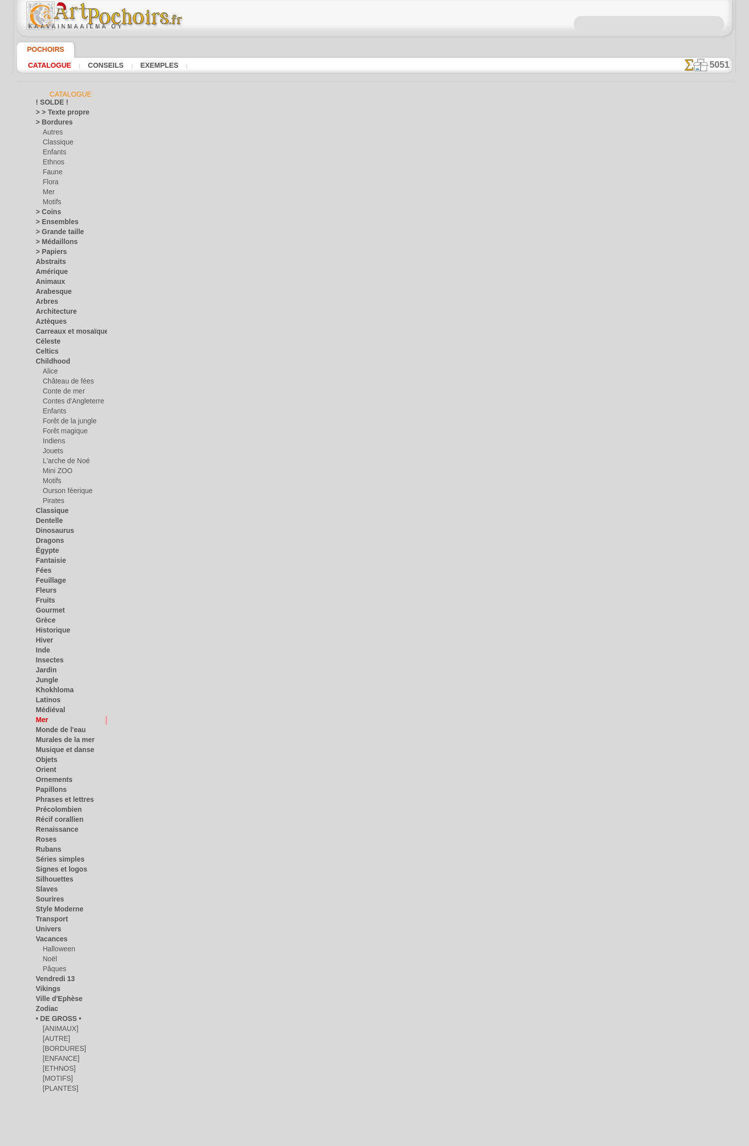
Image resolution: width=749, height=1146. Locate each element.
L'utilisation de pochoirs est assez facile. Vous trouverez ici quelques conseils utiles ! (682, 450)
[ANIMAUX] (60, 1030)
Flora (50, 183)
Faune (51, 173)
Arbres (45, 303)
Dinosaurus (52, 532)
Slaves (44, 891)
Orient (44, 771)
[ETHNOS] (57, 1070)
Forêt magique (62, 432)
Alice (49, 373)
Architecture (53, 313)
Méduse (483, 198)
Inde (42, 651)
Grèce (44, 622)
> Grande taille (55, 233)
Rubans (46, 851)
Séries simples (55, 861)
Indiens (53, 442)
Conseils (105, 65)
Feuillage (48, 582)
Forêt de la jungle (66, 422)
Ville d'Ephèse (54, 1000)
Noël (49, 960)
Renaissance (53, 831)
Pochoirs (42, 49)
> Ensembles (52, 223)
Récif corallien (55, 821)
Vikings (45, 990)
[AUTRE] (55, 1040)
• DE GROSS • (54, 1020)
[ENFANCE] (59, 1060)
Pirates (52, 502)
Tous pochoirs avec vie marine (373, 378)
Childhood (50, 363)
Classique (56, 143)
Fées (42, 572)
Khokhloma (51, 691)
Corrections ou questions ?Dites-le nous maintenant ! (374, 419)
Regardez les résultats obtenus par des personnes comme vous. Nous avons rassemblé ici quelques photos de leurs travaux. (682, 524)
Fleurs (44, 592)
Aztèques (48, 323)
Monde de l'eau (56, 731)
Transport (49, 920)
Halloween (57, 950)
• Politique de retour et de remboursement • (375, 535)
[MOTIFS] (56, 1080)
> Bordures (50, 124)
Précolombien (54, 811)
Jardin (44, 671)
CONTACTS (342, 452)
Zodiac (45, 1010)
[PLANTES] (58, 1090)
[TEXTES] (55, 1100)
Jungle (44, 681)
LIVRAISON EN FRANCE (403, 452)
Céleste (46, 343)
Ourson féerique (65, 492)
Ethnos (52, 163)
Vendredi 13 (51, 980)
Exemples (156, 65)
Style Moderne (56, 910)
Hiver (43, 641)
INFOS (307, 452)
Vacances (49, 940)
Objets (45, 761)
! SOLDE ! (49, 104)
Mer (48, 193)
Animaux (48, 283)
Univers (46, 930)
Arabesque (50, 293)
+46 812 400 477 (400, 485)
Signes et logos (56, 871)
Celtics (45, 353)
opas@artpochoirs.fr (374, 551)
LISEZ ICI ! (265, 301)
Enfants (53, 153)
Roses (44, 841)
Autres (52, 133)
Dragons (47, 542)
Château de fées (65, 383)
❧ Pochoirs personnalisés (71, 1110)
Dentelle (47, 522)
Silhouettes (51, 881)
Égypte (45, 552)
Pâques (53, 970)
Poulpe (483, 187)
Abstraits (49, 263)
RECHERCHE (468, 452)
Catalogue (49, 65)
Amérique (49, 273)
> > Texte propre (57, 114)
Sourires (47, 900)
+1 (405, 357)
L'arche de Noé (63, 462)
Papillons (48, 791)
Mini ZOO (56, 472)
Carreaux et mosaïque (66, 333)
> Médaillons (53, 243)
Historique (50, 632)
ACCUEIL (276, 452)
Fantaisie (48, 562)
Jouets (52, 452)
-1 (344, 357)
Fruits (44, 602)
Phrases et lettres (60, 801)
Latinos (46, 701)
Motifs (52, 203)
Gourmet (48, 612)
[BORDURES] (61, 1050)
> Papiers (48, 253)
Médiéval (48, 711)
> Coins (45, 213)
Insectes (47, 661)
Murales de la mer (60, 741)
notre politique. (503, 1138)
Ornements (51, 781)
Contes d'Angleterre (69, 402)
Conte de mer (61, 392)
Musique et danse (60, 751)
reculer (375, 357)
